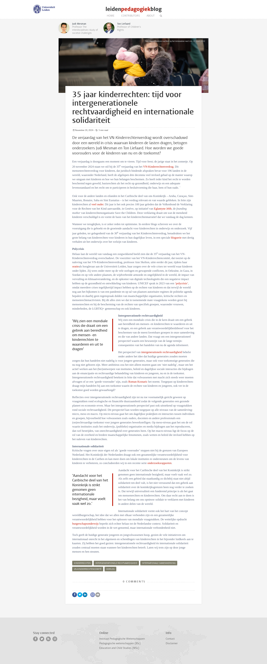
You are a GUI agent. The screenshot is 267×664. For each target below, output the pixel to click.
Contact (170, 638)
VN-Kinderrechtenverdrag (158, 166)
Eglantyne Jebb (163, 208)
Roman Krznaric (137, 381)
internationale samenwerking (159, 563)
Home (110, 15)
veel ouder (97, 204)
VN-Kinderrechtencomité (87, 569)
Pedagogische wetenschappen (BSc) (120, 643)
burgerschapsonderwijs (85, 523)
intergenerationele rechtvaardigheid (161, 352)
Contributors (130, 15)
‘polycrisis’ (181, 283)
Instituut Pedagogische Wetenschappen (122, 638)
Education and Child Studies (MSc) (119, 648)
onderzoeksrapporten (159, 463)
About (151, 15)
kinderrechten (82, 563)
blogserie (176, 237)
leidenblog (134, 9)
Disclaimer (172, 643)
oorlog (110, 569)
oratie (75, 266)
